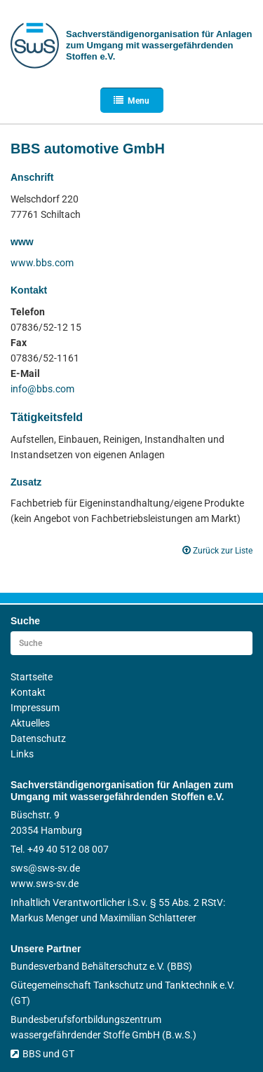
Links (22, 754)
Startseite (32, 676)
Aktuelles (30, 723)
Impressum (35, 707)
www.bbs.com (42, 262)
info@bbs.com (42, 388)
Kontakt (28, 692)
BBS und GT (42, 1053)
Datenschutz (38, 738)
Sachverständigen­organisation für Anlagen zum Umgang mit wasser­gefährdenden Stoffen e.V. (159, 45)
